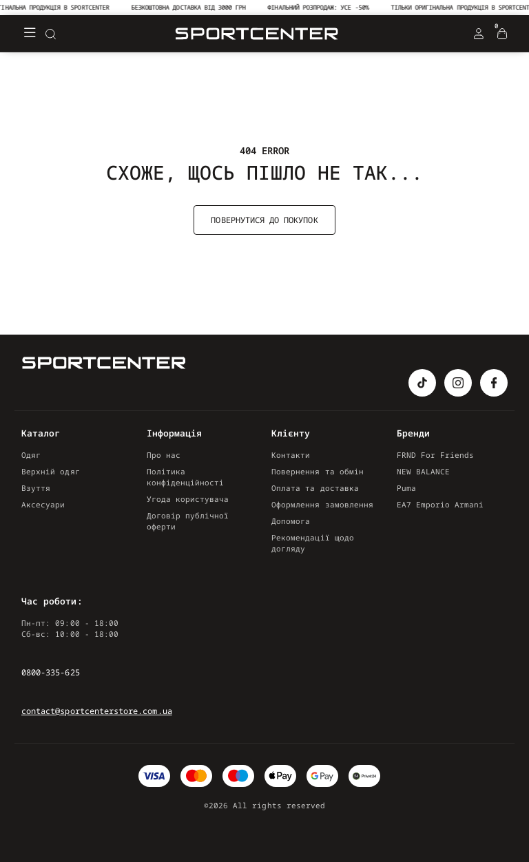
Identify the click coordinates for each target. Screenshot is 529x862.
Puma (406, 488)
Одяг (31, 455)
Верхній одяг (50, 471)
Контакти (290, 455)
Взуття (35, 488)
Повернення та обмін (317, 471)
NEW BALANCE (423, 471)
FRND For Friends (436, 455)
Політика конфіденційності (186, 476)
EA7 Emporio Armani (440, 504)
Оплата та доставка (315, 488)
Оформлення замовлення (322, 504)
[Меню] (29, 34)
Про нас (163, 455)
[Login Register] (478, 33)
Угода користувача (188, 499)
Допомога (290, 521)
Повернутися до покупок (264, 220)
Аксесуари (43, 504)
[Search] (50, 33)
